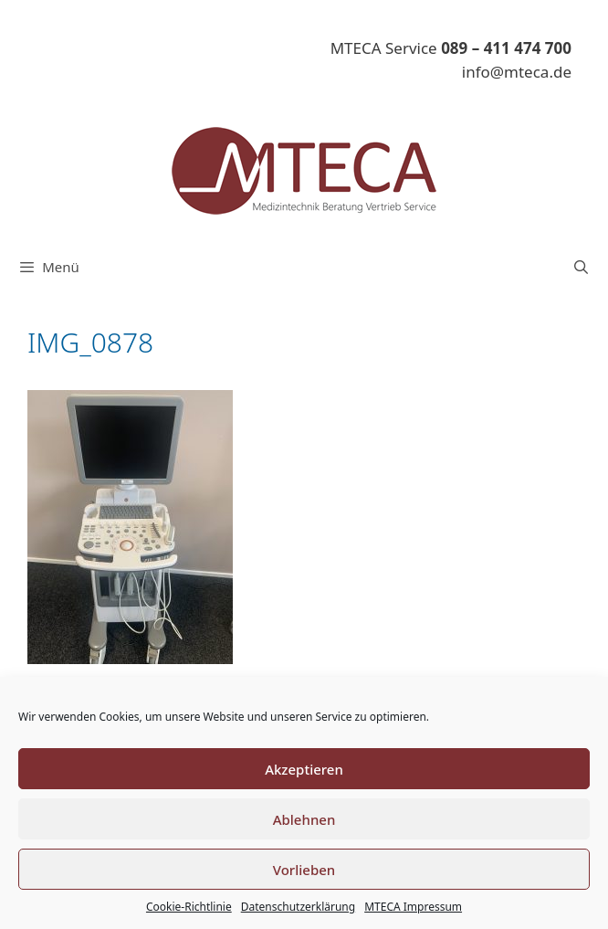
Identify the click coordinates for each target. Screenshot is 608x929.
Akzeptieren (304, 769)
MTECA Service (450, 47)
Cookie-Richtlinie (189, 906)
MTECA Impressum (413, 906)
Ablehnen (304, 819)
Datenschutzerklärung (298, 906)
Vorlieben (304, 869)
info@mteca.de (516, 71)
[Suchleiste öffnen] (581, 266)
